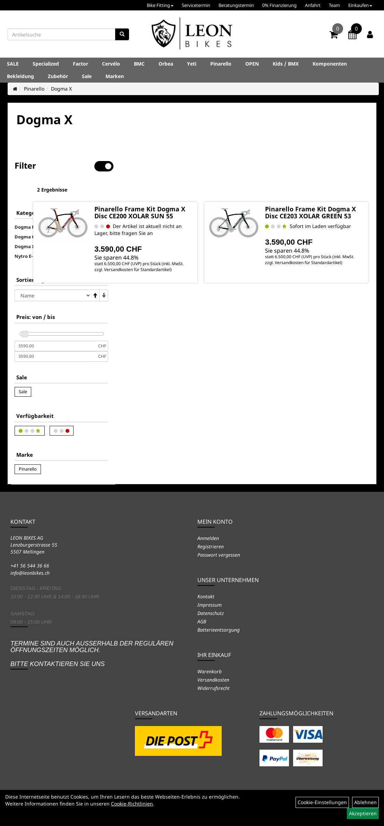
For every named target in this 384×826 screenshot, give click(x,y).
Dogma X (61, 88)
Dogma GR (26, 215)
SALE (13, 63)
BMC (139, 63)
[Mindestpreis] (55, 324)
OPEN (252, 63)
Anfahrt (313, 5)
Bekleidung (20, 76)
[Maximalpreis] (55, 334)
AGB (201, 621)
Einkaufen (360, 5)
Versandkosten (213, 679)
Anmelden (208, 538)
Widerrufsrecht (213, 688)
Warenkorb (209, 671)
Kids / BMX (286, 63)
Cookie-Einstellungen (322, 802)
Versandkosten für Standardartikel (183, 269)
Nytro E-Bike (29, 234)
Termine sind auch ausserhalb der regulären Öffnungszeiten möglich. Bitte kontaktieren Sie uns (91, 653)
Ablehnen (365, 802)
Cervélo (111, 63)
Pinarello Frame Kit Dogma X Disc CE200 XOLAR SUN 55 (197, 193)
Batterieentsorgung (218, 629)
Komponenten (330, 63)
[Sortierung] (53, 273)
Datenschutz (210, 613)
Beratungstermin (236, 5)
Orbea (166, 63)
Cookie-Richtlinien (132, 803)
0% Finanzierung (279, 5)
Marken (114, 76)
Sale (87, 76)
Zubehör (58, 76)
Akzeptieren (363, 813)
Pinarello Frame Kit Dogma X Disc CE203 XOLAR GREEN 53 (326, 193)
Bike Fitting (160, 5)
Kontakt (205, 596)
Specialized (46, 63)
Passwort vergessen (218, 554)
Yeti (191, 63)
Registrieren (210, 546)
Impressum (209, 604)
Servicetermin (196, 5)
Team (334, 5)
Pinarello (220, 63)
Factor (80, 63)
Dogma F (24, 205)
